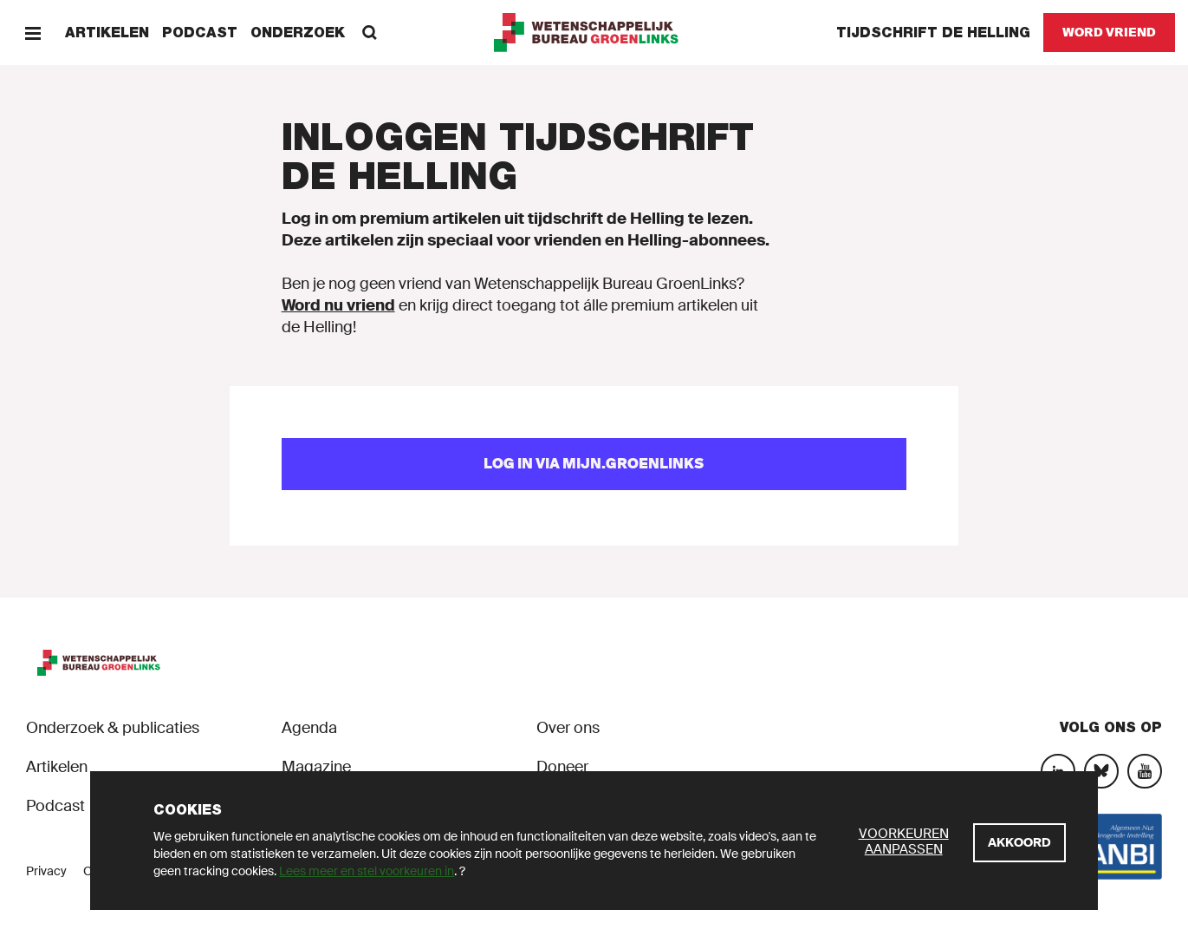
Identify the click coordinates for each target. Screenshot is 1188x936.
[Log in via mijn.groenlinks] (594, 464)
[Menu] (32, 32)
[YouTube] (1144, 771)
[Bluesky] (1101, 771)
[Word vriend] (1109, 32)
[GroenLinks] (594, 32)
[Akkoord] (1019, 842)
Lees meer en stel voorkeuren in (366, 871)
